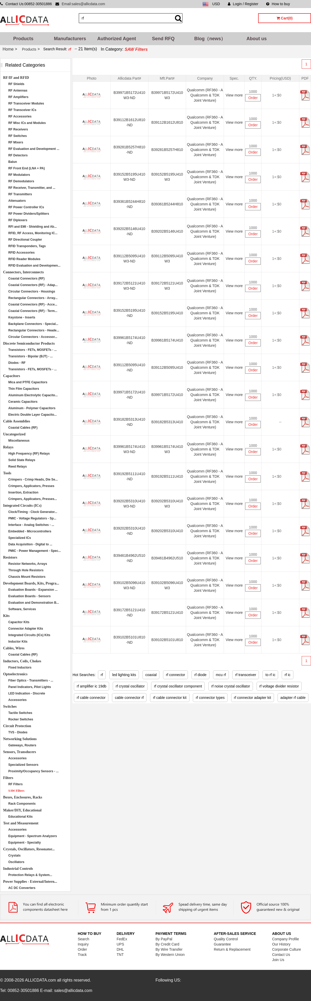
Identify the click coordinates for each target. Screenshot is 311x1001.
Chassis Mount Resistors (26, 577)
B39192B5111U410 (167, 476)
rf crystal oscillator (130, 686)
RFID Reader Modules (24, 259)
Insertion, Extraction (23, 492)
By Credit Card (167, 944)
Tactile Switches (20, 713)
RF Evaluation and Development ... (33, 149)
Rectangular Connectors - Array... (33, 298)
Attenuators (17, 201)
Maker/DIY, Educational (22, 810)
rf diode (200, 675)
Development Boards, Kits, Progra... (31, 583)
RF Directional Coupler (25, 239)
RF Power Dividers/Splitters (28, 214)
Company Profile (285, 939)
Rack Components (22, 803)
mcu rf (221, 675)
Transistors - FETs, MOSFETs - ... (32, 350)
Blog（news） (209, 38)
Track (82, 955)
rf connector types (210, 698)
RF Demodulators (21, 181)
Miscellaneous (19, 440)
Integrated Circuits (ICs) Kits (29, 635)
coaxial (151, 675)
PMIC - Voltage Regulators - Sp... (32, 518)
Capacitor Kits (18, 622)
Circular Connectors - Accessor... (32, 337)
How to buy (278, 4)
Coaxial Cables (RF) (23, 427)
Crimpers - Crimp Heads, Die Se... (33, 479)
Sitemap (304, 4)
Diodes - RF (17, 363)
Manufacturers (70, 38)
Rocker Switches (20, 719)
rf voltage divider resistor (279, 686)
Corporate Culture (286, 949)
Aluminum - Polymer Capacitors (31, 408)
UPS (120, 944)
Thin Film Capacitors (23, 389)
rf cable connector (91, 698)
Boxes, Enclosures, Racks (22, 797)
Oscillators (16, 862)
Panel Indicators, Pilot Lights (29, 687)
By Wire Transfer (169, 949)
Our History (281, 944)
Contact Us (281, 955)
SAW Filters (16, 791)
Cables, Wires (13, 648)
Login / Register (243, 4)
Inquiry (83, 944)
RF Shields (16, 84)
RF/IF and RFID (16, 78)
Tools (7, 473)
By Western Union (170, 955)
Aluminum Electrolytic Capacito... (33, 395)
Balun (12, 162)
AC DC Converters (22, 888)
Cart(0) (285, 18)
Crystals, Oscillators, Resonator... (29, 849)
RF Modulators (19, 175)
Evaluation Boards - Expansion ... (33, 590)
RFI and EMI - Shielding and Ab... (32, 226)
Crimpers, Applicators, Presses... (32, 499)
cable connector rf (129, 698)
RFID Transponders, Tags (27, 246)
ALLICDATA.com (40, 980)
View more (234, 95)
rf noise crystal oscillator (230, 686)
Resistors (10, 557)
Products (23, 38)
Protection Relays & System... (30, 875)
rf (102, 675)
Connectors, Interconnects (23, 272)
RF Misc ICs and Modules (27, 123)
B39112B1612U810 (167, 122)
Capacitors (11, 376)
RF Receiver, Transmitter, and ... (31, 188)
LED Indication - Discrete (26, 693)
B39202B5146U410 (167, 231)
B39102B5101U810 (167, 640)
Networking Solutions (20, 739)
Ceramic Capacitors (23, 402)
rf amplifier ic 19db (91, 686)
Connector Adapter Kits (25, 628)
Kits (6, 616)
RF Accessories (20, 116)
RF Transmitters (20, 194)
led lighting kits (124, 675)
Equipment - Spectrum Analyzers (32, 836)
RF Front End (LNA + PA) (26, 168)
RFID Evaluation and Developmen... (34, 265)
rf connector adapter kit (252, 698)
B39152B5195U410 (167, 313)
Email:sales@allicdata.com (83, 4)
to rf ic (270, 675)
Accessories (17, 700)
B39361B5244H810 (167, 204)
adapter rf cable (293, 698)
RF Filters (15, 784)
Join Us (278, 960)
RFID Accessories (21, 252)
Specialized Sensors (23, 765)
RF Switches (17, 136)
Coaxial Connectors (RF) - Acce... (32, 304)
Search (83, 939)
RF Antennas (17, 90)
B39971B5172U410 (167, 395)
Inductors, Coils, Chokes (22, 661)
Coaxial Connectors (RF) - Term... (32, 311)
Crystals (14, 855)
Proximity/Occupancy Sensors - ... (33, 771)
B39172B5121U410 (167, 612)
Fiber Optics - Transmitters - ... (30, 680)
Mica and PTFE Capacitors (27, 382)
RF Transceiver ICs (22, 110)
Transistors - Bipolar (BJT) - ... (30, 356)
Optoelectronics (15, 674)
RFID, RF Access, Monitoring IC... (33, 233)
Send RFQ (163, 38)
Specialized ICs (19, 538)
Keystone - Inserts (21, 317)
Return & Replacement (232, 949)
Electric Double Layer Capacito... (32, 414)
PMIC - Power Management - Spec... (34, 551)
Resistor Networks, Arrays (27, 564)
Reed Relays (17, 466)
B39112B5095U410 (167, 367)
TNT (120, 955)
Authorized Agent (116, 38)
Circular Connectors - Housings (31, 291)
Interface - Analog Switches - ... (31, 525)
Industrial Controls (18, 869)
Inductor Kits (17, 641)
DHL (120, 949)
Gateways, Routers (22, 745)
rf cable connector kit (169, 698)
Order (253, 98)
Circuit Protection (17, 726)
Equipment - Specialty (24, 842)
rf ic (288, 675)
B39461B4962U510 (167, 558)
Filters (8, 778)
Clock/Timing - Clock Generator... (32, 512)
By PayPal (164, 939)
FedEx (122, 939)
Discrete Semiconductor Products (29, 343)
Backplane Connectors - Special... (33, 324)
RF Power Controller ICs (26, 207)
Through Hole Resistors (26, 570)
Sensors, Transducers (19, 752)
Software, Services (22, 609)
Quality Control (226, 939)
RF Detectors (18, 155)
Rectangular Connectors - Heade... (33, 330)
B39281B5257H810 (167, 150)
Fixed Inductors (19, 667)
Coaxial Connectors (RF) (26, 278)
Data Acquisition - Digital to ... (30, 544)
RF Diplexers (17, 220)
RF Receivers (18, 129)
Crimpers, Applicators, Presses (31, 486)
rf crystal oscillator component (178, 686)
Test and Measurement (20, 823)
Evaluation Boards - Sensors (29, 596)
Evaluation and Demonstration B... (33, 602)
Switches (10, 706)
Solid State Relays (21, 460)
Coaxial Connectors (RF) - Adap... (33, 285)
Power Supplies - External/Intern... (30, 882)
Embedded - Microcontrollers (29, 531)
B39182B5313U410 (167, 422)
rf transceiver (245, 675)
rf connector (175, 675)
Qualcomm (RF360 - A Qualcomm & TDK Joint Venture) (205, 95)
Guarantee (222, 944)
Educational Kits (20, 816)
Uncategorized (14, 434)
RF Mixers (15, 142)
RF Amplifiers (18, 97)
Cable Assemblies (16, 421)
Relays (8, 447)
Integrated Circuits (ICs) (22, 506)
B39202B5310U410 (167, 531)
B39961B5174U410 (167, 340)
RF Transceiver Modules (26, 103)
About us (256, 38)
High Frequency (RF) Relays (29, 453)
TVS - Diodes (17, 732)
